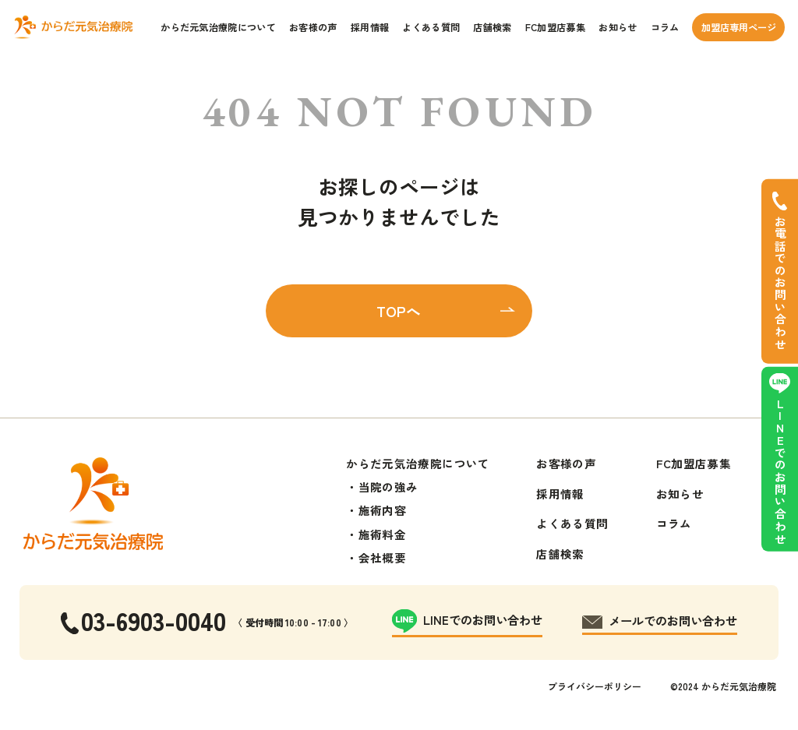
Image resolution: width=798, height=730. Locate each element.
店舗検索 (492, 27)
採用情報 (370, 27)
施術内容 (382, 510)
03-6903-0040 (153, 620)
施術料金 (382, 534)
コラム (665, 27)
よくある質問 (431, 27)
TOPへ (398, 310)
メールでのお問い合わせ (673, 620)
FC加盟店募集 (555, 27)
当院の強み (388, 486)
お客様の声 (313, 27)
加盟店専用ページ (738, 27)
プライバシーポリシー (594, 686)
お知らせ (617, 27)
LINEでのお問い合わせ (780, 471)
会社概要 (382, 557)
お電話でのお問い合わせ (780, 283)
